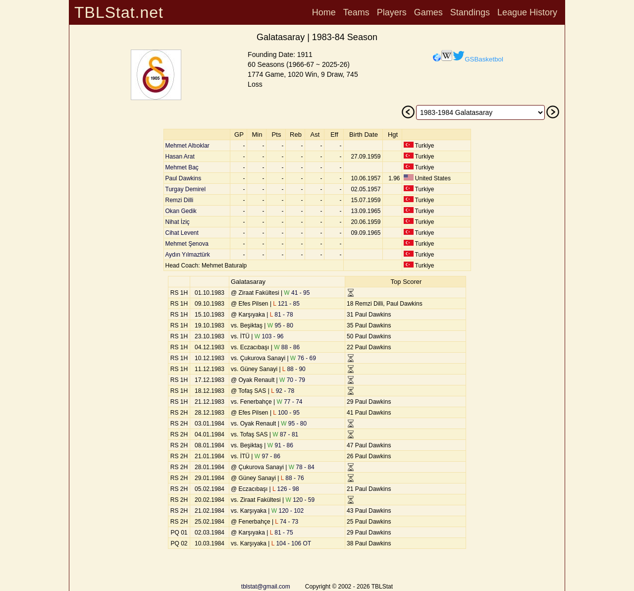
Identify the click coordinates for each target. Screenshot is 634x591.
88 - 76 (292, 478)
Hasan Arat (180, 156)
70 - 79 (292, 379)
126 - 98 (285, 488)
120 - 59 (300, 499)
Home (324, 12)
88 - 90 (294, 369)
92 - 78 (282, 390)
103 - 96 (269, 336)
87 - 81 (285, 434)
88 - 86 (287, 347)
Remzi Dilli (179, 200)
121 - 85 (286, 303)
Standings (470, 12)
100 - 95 (286, 412)
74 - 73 (286, 521)
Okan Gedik (181, 211)
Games (428, 12)
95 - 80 (280, 325)
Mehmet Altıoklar (187, 145)
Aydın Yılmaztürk (187, 254)
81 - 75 (281, 532)
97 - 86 (267, 456)
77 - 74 (290, 401)
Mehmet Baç (182, 167)
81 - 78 (281, 314)
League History (527, 12)
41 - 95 (297, 292)
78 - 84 (302, 467)
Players (392, 12)
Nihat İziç (177, 221)
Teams (356, 12)
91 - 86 (280, 445)
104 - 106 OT (291, 543)
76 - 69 (303, 358)
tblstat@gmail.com (265, 586)
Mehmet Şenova (187, 243)
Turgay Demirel (185, 189)
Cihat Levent (182, 232)
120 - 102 (287, 510)
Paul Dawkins (183, 178)
